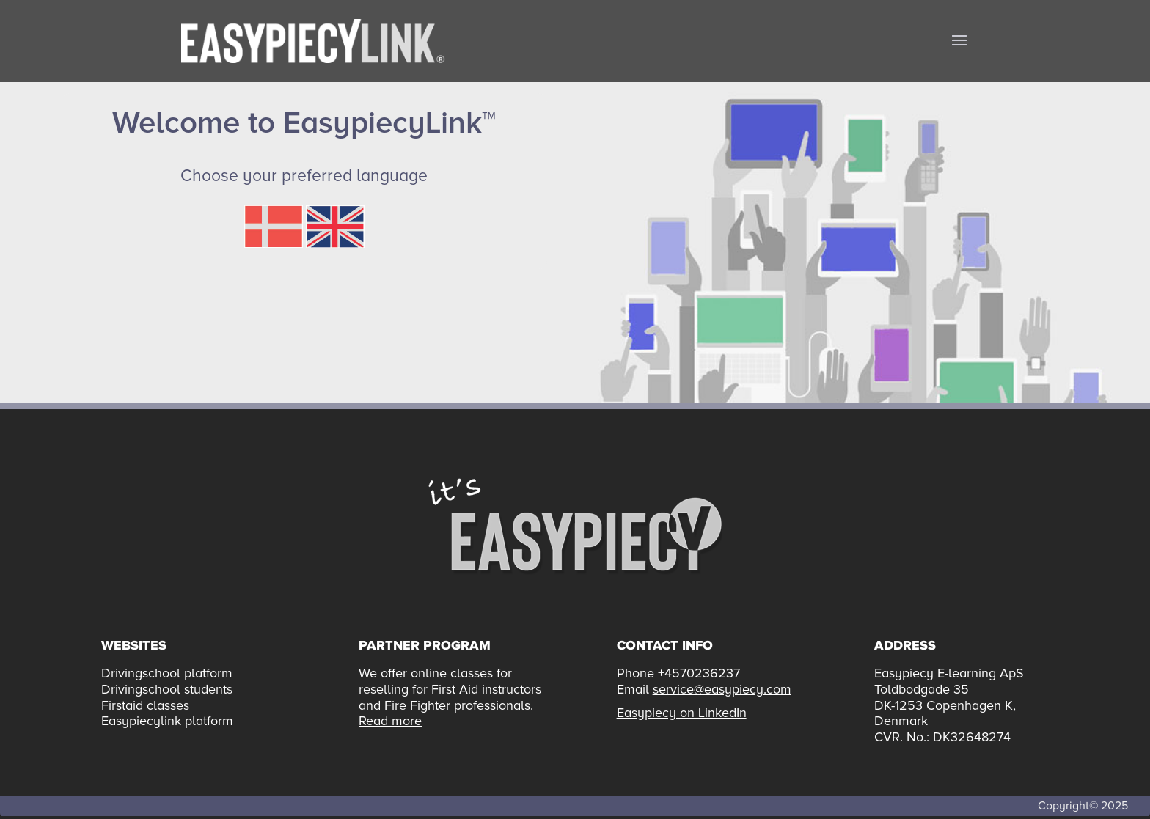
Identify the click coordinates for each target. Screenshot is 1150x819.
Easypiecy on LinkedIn (682, 713)
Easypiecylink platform (167, 721)
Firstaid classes (145, 705)
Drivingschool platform (166, 673)
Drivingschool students (166, 689)
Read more (390, 721)
